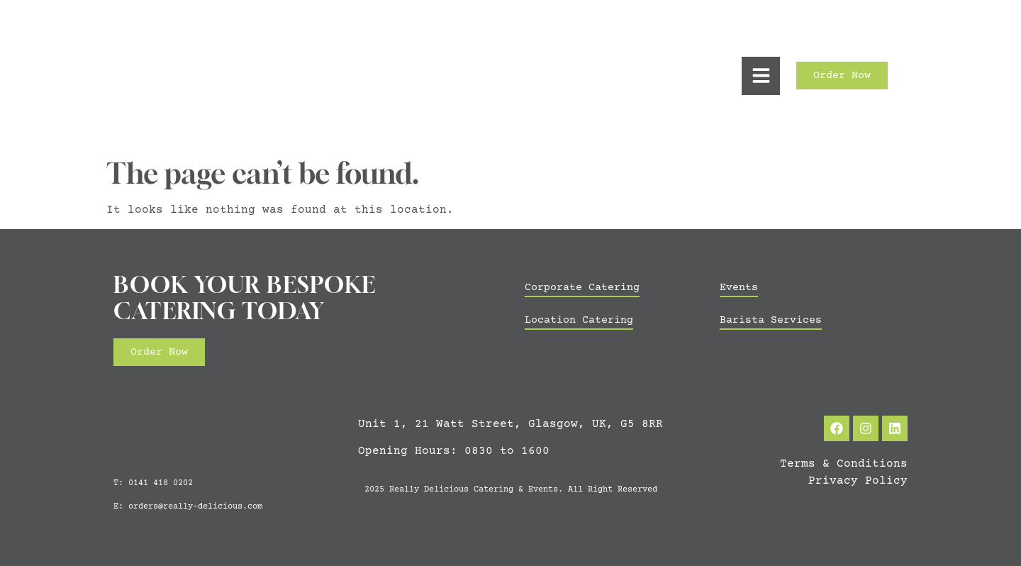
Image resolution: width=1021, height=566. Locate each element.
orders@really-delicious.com (195, 506)
